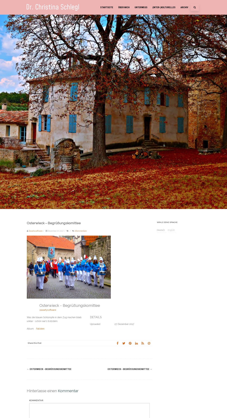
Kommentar (36, 400)
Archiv (184, 7)
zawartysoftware (47, 310)
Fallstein (40, 328)
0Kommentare (81, 231)
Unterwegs (141, 7)
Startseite (106, 7)
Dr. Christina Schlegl (52, 7)
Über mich (124, 7)
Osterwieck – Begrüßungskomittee (49, 369)
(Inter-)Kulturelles (163, 7)
